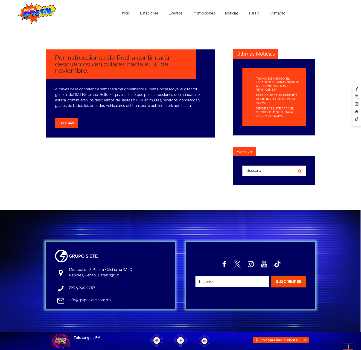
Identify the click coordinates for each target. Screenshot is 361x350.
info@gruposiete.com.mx (90, 300)
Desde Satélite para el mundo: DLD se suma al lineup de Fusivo (275, 112)
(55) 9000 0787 (82, 287)
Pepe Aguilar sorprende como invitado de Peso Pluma (276, 99)
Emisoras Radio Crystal (279, 340)
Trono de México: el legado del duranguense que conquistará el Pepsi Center (277, 84)
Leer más (66, 123)
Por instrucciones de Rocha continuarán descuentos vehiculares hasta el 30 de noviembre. (113, 64)
